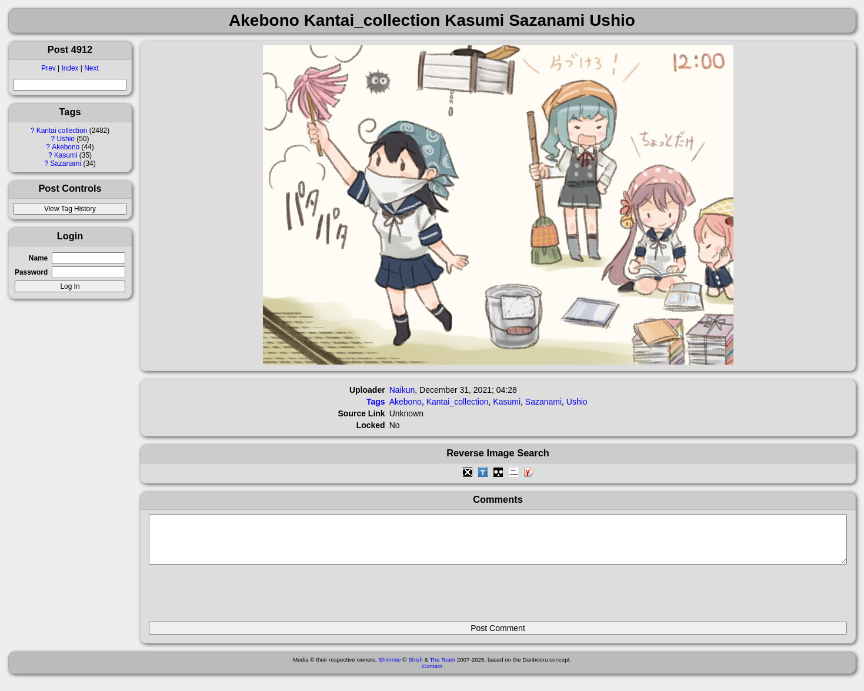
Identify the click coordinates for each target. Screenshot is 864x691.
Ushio (66, 139)
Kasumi (66, 155)
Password (31, 272)
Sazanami (65, 163)
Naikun (402, 390)
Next (91, 68)
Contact (432, 675)
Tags (375, 401)
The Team (442, 668)
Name (38, 258)
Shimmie (389, 668)
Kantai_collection (457, 401)
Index (69, 68)
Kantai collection (62, 130)
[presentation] (238, 598)
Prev (48, 68)
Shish (415, 668)
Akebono (65, 147)
